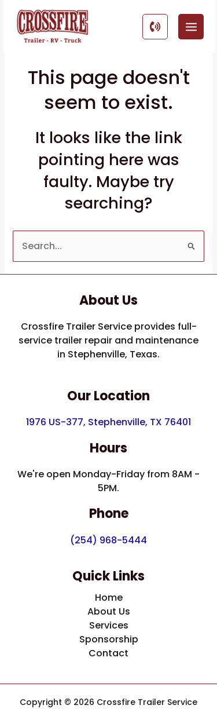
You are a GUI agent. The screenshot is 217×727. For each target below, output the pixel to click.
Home (109, 597)
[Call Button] (155, 26)
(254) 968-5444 (108, 540)
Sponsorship (108, 639)
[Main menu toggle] (191, 26)
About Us (108, 611)
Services (108, 625)
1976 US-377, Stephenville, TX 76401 (108, 422)
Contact (108, 653)
